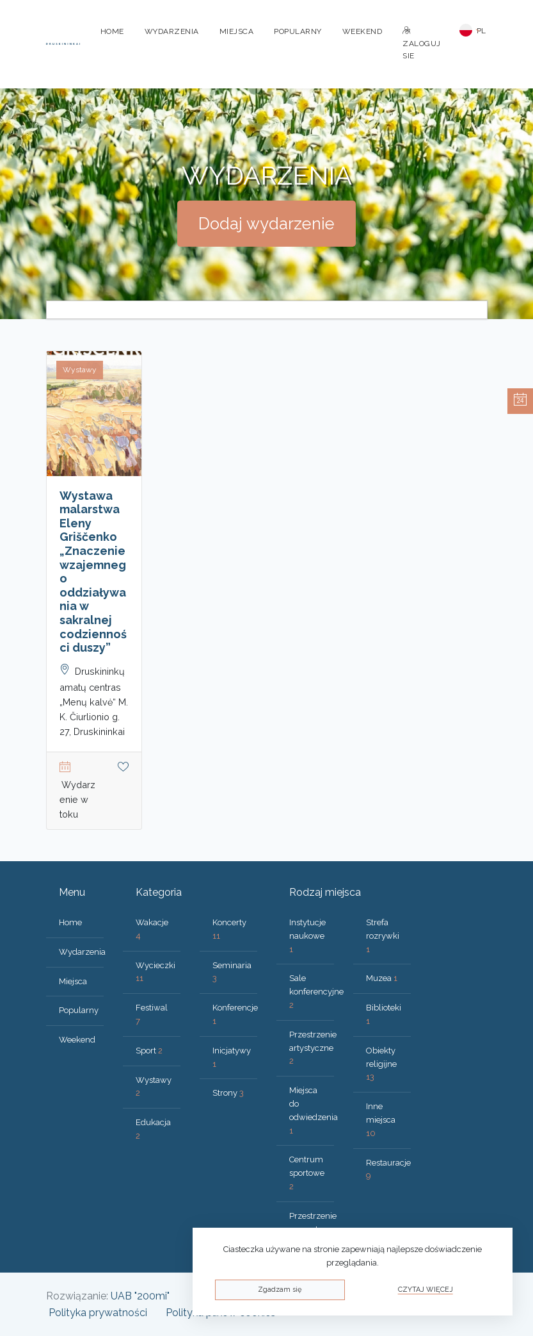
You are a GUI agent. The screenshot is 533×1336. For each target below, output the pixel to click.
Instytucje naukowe (307, 936)
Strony (228, 1093)
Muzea (381, 978)
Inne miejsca (380, 1119)
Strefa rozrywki (382, 936)
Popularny (298, 31)
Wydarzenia (172, 31)
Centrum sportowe (306, 1173)
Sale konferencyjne (316, 991)
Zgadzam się (279, 1289)
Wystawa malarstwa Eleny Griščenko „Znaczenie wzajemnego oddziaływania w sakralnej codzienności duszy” (93, 572)
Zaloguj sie (421, 43)
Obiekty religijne (381, 1064)
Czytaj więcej (425, 1289)
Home (112, 31)
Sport (149, 1050)
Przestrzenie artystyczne (313, 1048)
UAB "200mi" (140, 1296)
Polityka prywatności (98, 1313)
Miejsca (236, 31)
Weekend (362, 31)
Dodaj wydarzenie (266, 223)
